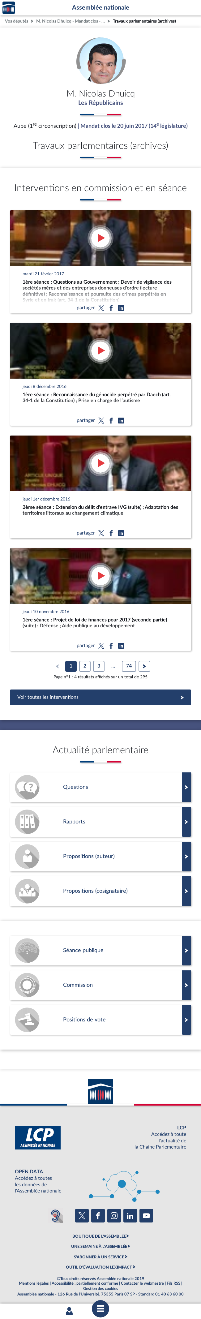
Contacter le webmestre (142, 1283)
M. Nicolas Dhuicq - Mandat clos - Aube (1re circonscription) (71, 21)
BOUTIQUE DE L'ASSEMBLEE (99, 1236)
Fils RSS (173, 1283)
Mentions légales (34, 1283)
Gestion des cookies (100, 1289)
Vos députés (16, 21)
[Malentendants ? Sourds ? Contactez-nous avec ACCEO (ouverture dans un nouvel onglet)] (55, 1215)
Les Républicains (100, 103)
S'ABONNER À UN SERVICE (99, 1257)
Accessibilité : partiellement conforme (85, 1283)
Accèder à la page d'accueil (8, 8)
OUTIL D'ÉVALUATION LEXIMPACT (99, 1267)
